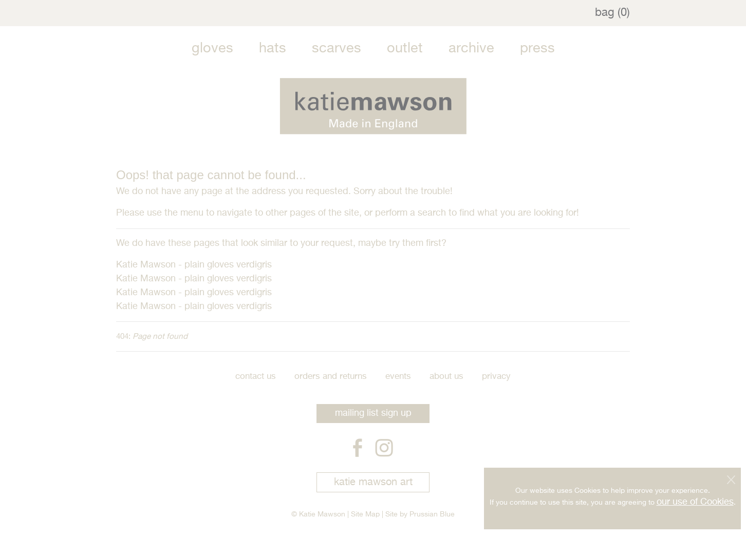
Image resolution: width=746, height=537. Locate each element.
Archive (471, 48)
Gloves (212, 48)
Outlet (405, 48)
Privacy (496, 376)
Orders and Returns (330, 376)
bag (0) (612, 12)
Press (537, 48)
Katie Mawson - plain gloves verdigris (194, 265)
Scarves (336, 48)
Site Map (365, 514)
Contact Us (255, 376)
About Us (446, 376)
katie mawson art (373, 482)
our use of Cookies (695, 501)
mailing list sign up (373, 413)
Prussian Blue (432, 514)
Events (398, 376)
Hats (272, 48)
